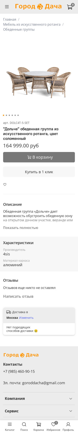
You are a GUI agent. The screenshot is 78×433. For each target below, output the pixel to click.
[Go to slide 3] (9, 115)
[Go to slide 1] (3, 115)
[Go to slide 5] (15, 115)
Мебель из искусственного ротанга (32, 24)
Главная (9, 19)
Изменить (26, 318)
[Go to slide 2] (6, 115)
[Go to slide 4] (12, 115)
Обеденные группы (19, 29)
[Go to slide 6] (18, 115)
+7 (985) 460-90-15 (19, 371)
